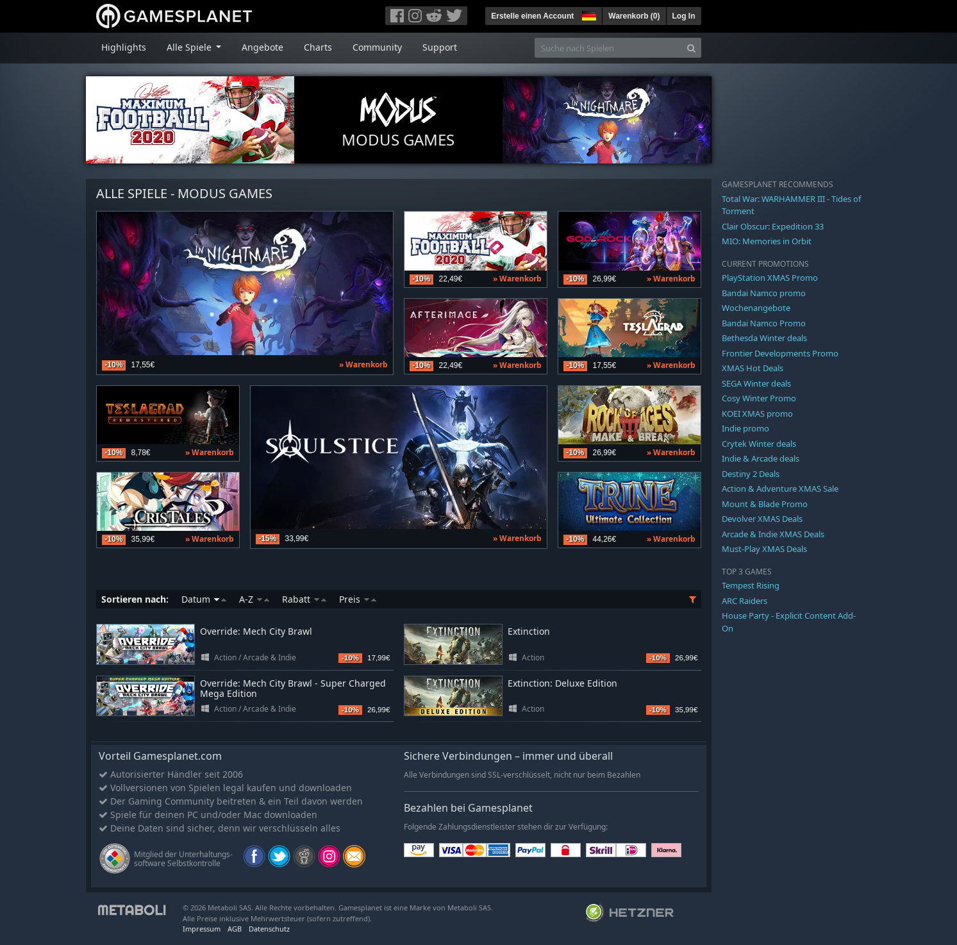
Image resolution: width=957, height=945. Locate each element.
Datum (203, 599)
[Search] (691, 48)
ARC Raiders (744, 600)
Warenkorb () (634, 16)
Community (377, 47)
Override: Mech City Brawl (256, 631)
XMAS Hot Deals (752, 368)
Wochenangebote (756, 308)
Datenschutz (269, 928)
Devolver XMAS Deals (762, 518)
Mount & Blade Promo (765, 504)
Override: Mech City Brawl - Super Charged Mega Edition (293, 688)
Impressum (202, 928)
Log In (683, 16)
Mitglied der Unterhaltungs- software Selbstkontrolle (183, 859)
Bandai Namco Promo (764, 323)
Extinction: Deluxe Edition (562, 683)
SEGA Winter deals (756, 383)
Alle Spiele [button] (190, 47)
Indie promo (745, 428)
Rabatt (304, 599)
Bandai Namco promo (764, 293)
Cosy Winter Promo (759, 398)
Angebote (262, 47)
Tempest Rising (750, 585)
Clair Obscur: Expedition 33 (773, 226)
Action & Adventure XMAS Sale (780, 488)
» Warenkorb (363, 364)
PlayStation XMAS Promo (770, 277)
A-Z (254, 599)
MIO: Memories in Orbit (766, 241)
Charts (318, 47)
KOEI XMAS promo (757, 413)
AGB (235, 928)
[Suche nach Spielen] (608, 48)
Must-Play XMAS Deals (764, 549)
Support (439, 47)
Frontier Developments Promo (780, 353)
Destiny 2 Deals (750, 474)
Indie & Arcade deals (760, 458)
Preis (357, 599)
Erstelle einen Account (532, 16)
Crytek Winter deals (759, 443)
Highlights (123, 47)
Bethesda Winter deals (764, 338)
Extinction (529, 631)
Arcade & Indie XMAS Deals (773, 534)
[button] (587, 14)
